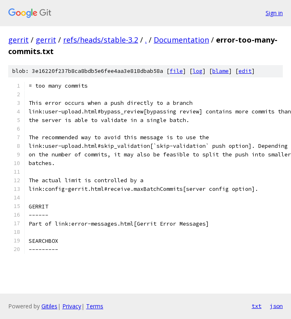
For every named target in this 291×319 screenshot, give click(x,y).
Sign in (274, 13)
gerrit (18, 40)
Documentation (181, 40)
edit (245, 71)
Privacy (71, 306)
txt (256, 306)
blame (220, 71)
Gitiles (49, 306)
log (197, 71)
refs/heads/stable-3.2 (100, 40)
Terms (94, 306)
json (276, 306)
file (176, 71)
